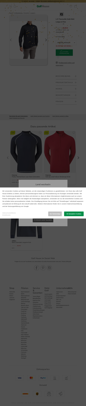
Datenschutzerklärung (74, 204)
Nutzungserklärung (14, 206)
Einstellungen (6, 215)
